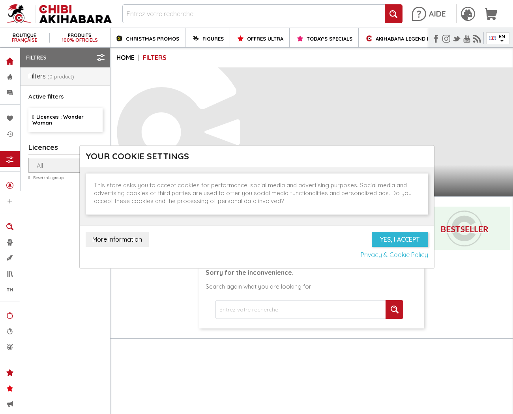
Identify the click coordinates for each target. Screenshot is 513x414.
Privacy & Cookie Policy (394, 255)
